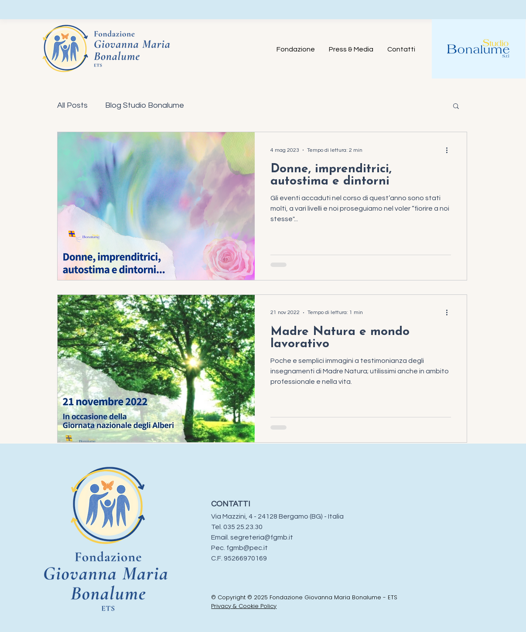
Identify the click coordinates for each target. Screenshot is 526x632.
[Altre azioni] (449, 150)
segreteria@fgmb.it (261, 537)
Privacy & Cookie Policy (244, 606)
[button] (456, 106)
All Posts (72, 105)
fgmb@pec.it (247, 547)
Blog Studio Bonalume (144, 105)
